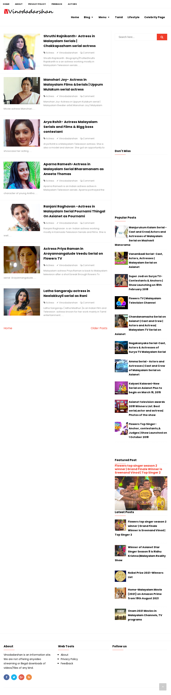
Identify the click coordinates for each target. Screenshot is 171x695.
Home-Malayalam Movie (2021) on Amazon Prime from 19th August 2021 (145, 594)
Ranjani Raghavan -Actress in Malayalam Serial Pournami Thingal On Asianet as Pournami (71, 212)
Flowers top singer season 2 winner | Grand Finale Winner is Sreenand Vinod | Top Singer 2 (138, 469)
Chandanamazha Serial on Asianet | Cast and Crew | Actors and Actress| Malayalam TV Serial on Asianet (140, 325)
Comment (89, 52)
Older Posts (99, 329)
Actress (50, 52)
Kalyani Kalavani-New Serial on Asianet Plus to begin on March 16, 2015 (145, 388)
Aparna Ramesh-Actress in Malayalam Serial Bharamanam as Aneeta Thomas (74, 169)
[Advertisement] (141, 68)
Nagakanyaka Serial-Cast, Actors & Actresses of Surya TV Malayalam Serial (147, 347)
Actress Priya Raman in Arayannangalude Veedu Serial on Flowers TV (73, 254)
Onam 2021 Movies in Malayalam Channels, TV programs (145, 615)
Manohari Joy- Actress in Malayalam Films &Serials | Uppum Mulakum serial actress (73, 84)
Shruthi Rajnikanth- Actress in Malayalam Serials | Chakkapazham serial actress (70, 41)
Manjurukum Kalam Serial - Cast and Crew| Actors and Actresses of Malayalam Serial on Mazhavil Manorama (141, 236)
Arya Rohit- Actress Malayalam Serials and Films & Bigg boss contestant (71, 127)
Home (8, 329)
